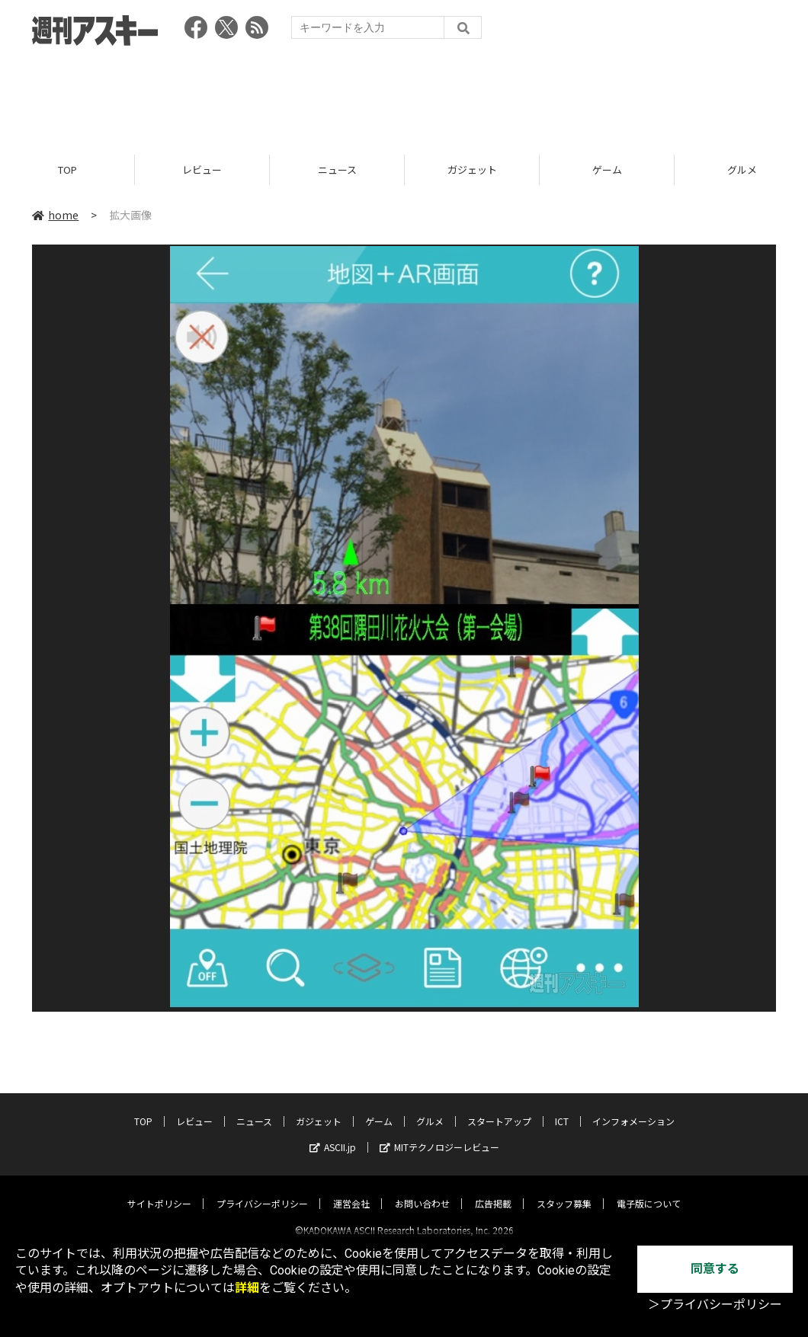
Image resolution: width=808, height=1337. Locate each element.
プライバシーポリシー (262, 1190)
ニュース (337, 169)
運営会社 (351, 1190)
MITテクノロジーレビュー (439, 1133)
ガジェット (472, 169)
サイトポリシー (159, 1190)
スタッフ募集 (564, 1190)
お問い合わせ (422, 1190)
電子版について (649, 1190)
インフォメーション (633, 1108)
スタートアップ (499, 1108)
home (55, 214)
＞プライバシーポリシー (715, 1304)
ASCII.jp (332, 1133)
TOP (67, 169)
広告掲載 (493, 1190)
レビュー (202, 169)
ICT (562, 1108)
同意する (715, 1269)
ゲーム (607, 169)
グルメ (430, 1108)
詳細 (247, 1288)
